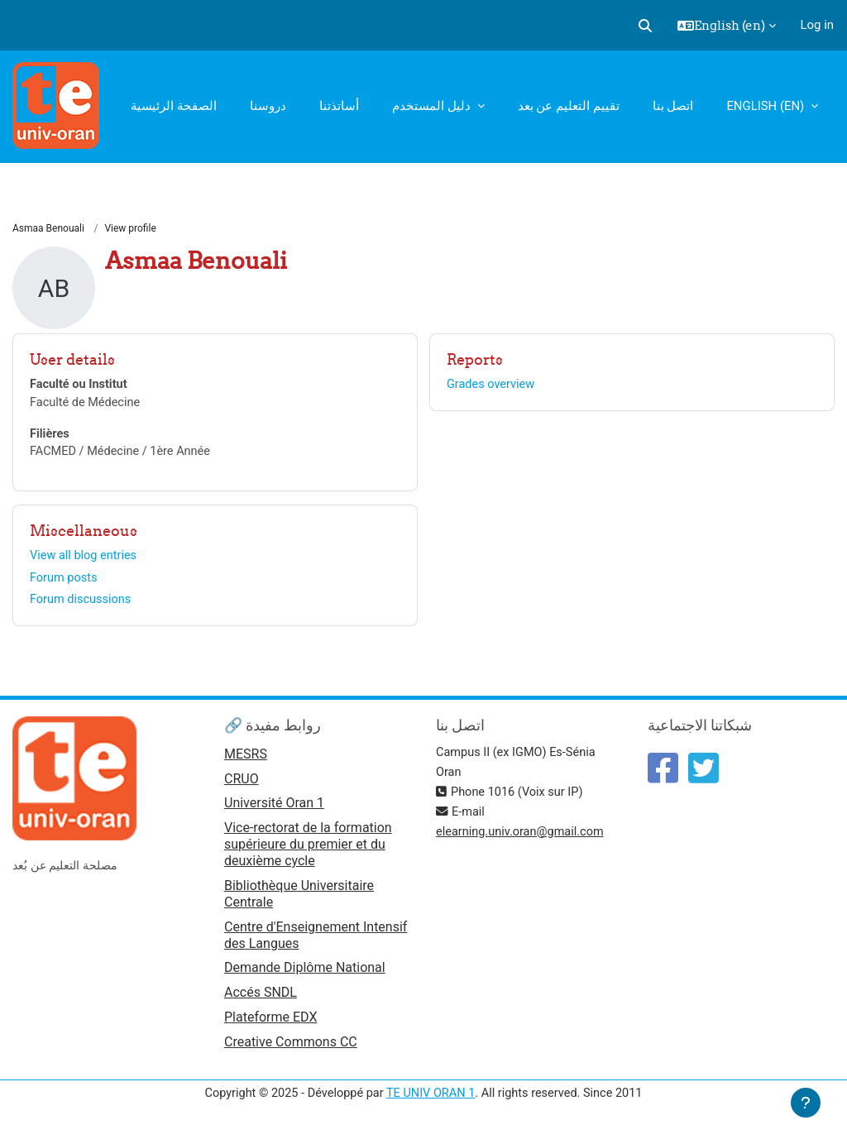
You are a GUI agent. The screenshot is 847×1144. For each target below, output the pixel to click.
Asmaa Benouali (48, 229)
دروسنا (268, 105)
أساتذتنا (339, 105)
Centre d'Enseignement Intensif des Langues (315, 940)
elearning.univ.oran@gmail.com (522, 836)
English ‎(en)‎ (766, 105)
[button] (645, 25)
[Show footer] (806, 1103)
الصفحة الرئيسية (174, 105)
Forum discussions (82, 603)
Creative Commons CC (290, 1048)
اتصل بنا (673, 105)
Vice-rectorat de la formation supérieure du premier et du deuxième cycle (308, 850)
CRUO (241, 784)
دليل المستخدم (432, 105)
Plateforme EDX (270, 1024)
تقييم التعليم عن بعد (569, 105)
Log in (817, 24)
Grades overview (492, 385)
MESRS (245, 759)
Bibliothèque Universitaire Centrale (299, 899)
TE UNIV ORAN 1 (430, 1101)
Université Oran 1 (274, 809)
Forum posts (64, 580)
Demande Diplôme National (304, 973)
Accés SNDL (260, 998)
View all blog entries (85, 558)
